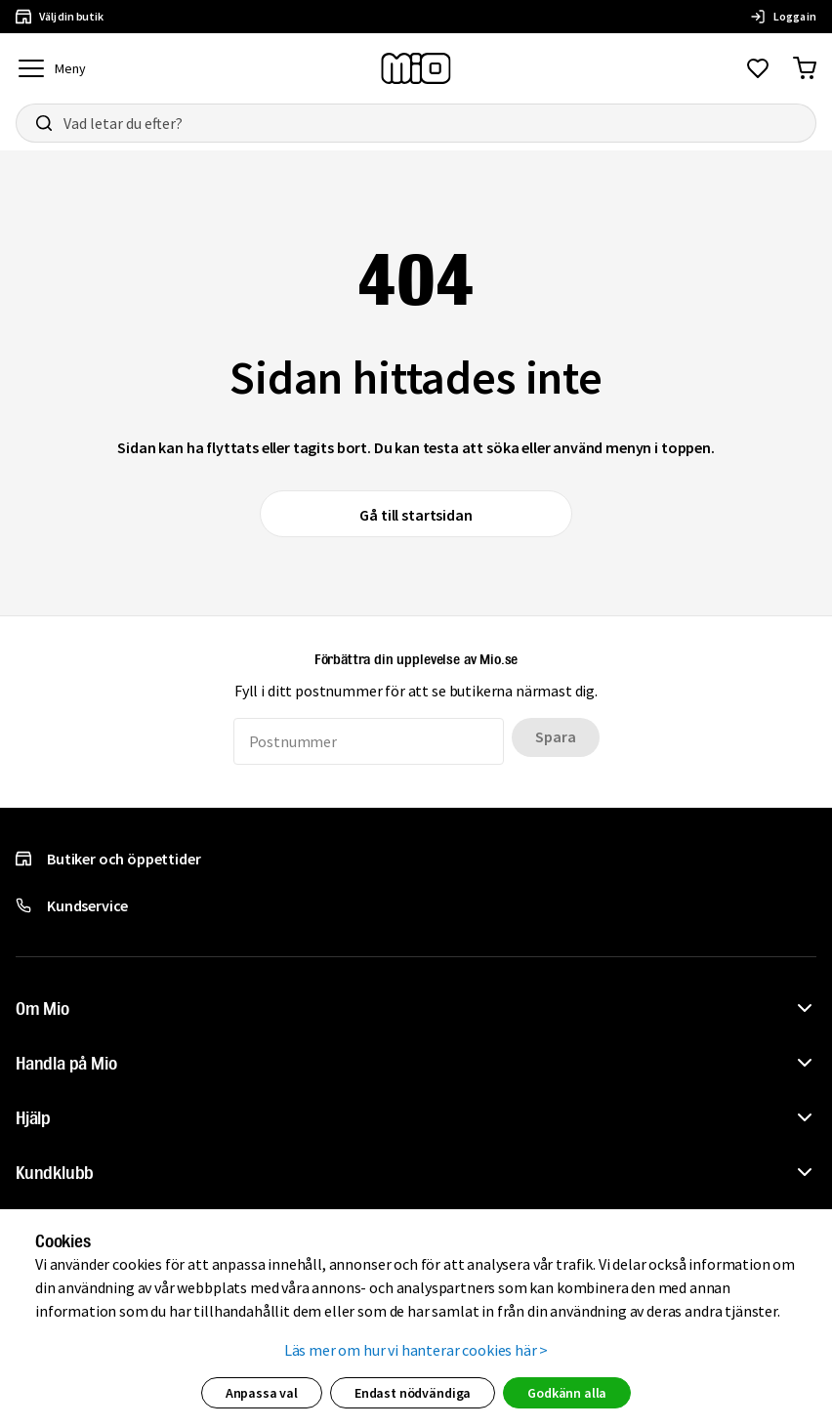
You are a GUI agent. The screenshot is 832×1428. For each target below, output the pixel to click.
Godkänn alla (566, 1393)
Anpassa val (262, 1393)
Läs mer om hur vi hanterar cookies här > (416, 1350)
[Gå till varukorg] (804, 68)
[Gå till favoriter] (757, 68)
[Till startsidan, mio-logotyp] (415, 68)
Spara (555, 736)
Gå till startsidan (415, 515)
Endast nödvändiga (412, 1393)
